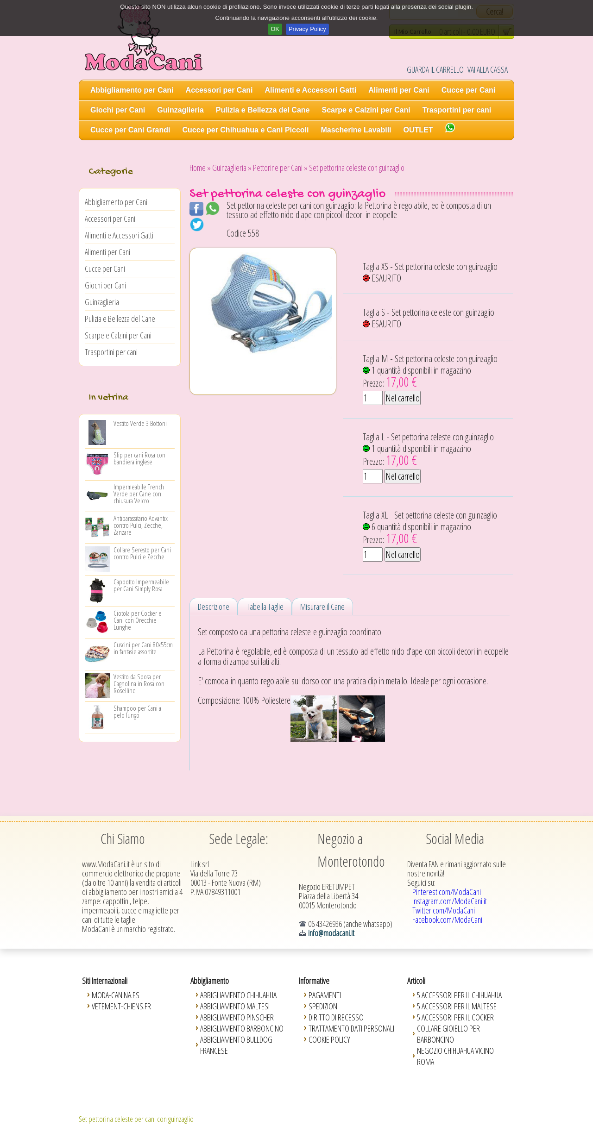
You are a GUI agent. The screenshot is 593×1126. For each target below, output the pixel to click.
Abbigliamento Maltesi (235, 1006)
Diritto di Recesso (336, 1017)
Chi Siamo (123, 838)
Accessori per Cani (219, 90)
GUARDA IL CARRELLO (435, 69)
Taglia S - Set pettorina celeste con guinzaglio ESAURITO (428, 318)
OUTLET (418, 130)
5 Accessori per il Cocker (455, 1017)
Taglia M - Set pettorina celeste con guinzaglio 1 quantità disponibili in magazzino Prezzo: (430, 371)
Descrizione (213, 606)
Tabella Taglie (265, 606)
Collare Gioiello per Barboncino (448, 1034)
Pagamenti (325, 995)
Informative (314, 980)
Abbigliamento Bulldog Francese (236, 1045)
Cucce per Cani (468, 90)
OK (275, 28)
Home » (200, 167)
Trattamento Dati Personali (351, 1028)
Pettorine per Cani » (280, 167)
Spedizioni (324, 1006)
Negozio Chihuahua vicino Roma (455, 1056)
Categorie (110, 172)
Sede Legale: (238, 838)
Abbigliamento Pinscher (237, 1017)
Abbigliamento (209, 980)
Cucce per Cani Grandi (130, 130)
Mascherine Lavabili (356, 130)
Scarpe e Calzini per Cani (366, 110)
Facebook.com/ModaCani (447, 919)
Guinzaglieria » (232, 167)
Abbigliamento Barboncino (242, 1028)
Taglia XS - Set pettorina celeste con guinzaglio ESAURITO (430, 272)
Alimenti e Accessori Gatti (311, 90)
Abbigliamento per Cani (132, 90)
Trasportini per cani (457, 110)
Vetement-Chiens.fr (121, 1006)
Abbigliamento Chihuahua (238, 995)
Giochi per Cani (117, 110)
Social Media (455, 838)
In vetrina (108, 398)
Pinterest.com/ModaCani (446, 891)
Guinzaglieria (180, 110)
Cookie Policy (329, 1039)
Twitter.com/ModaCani (443, 910)
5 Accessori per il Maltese (457, 1006)
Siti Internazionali (104, 980)
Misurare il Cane (322, 606)
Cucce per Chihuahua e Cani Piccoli (246, 130)
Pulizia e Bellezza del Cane (263, 110)
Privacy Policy (307, 28)
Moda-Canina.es (115, 995)
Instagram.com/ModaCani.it (449, 901)
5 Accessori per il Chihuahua (459, 995)
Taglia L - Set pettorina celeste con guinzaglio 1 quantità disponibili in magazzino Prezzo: (428, 450)
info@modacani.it (331, 932)
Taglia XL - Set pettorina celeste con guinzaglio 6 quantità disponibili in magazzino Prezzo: (430, 528)
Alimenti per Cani (398, 90)
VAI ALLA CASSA (487, 69)
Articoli (416, 980)
